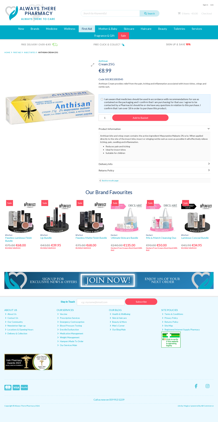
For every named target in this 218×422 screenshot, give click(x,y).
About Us (10, 314)
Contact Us (11, 318)
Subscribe (141, 301)
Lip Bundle (46, 237)
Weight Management (68, 337)
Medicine (51, 28)
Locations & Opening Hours (19, 329)
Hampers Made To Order (70, 341)
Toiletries (179, 28)
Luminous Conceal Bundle (195, 237)
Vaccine (62, 314)
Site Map (167, 325)
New (21, 28)
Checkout (206, 13)
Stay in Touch (68, 301)
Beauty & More (118, 322)
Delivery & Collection (16, 333)
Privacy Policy (170, 318)
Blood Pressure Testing (69, 325)
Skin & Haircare (118, 318)
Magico (187, 406)
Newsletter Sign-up (15, 325)
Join (212, 5)
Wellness (69, 28)
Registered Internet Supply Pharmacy (181, 329)
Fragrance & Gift (104, 35)
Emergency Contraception (70, 322)
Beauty (162, 28)
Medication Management (70, 333)
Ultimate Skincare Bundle (124, 237)
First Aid (87, 28)
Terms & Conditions (172, 314)
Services (197, 28)
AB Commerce (207, 406)
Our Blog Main (118, 329)
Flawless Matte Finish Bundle (91, 237)
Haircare (146, 28)
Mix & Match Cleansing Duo (161, 237)
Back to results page (110, 180)
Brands (35, 28)
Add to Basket (140, 117)
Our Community (14, 322)
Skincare (129, 28)
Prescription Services (68, 318)
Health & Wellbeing (120, 314)
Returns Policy (170, 322)
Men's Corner (117, 325)
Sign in (205, 5)
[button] (92, 64)
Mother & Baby (107, 28)
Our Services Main (67, 345)
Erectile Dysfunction (68, 329)
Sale (123, 35)
